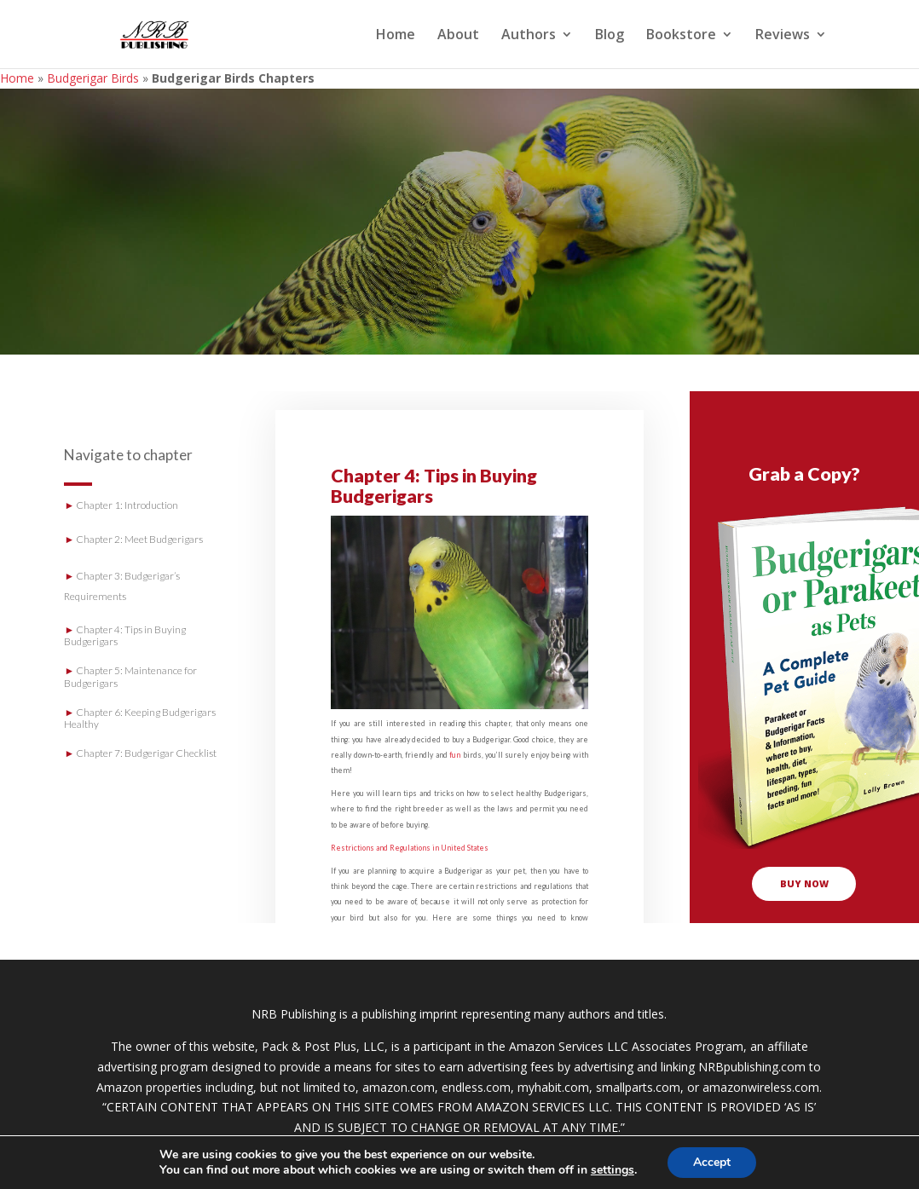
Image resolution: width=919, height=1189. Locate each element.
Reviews (782, 35)
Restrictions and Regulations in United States (409, 847)
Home (395, 35)
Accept (712, 1162)
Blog (609, 35)
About (458, 35)
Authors (528, 35)
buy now (804, 883)
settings (612, 1170)
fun (454, 754)
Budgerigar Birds (93, 78)
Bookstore (681, 35)
